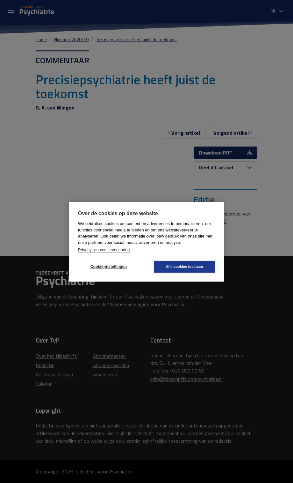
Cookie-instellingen (108, 266)
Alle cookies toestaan (184, 266)
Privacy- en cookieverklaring (104, 249)
